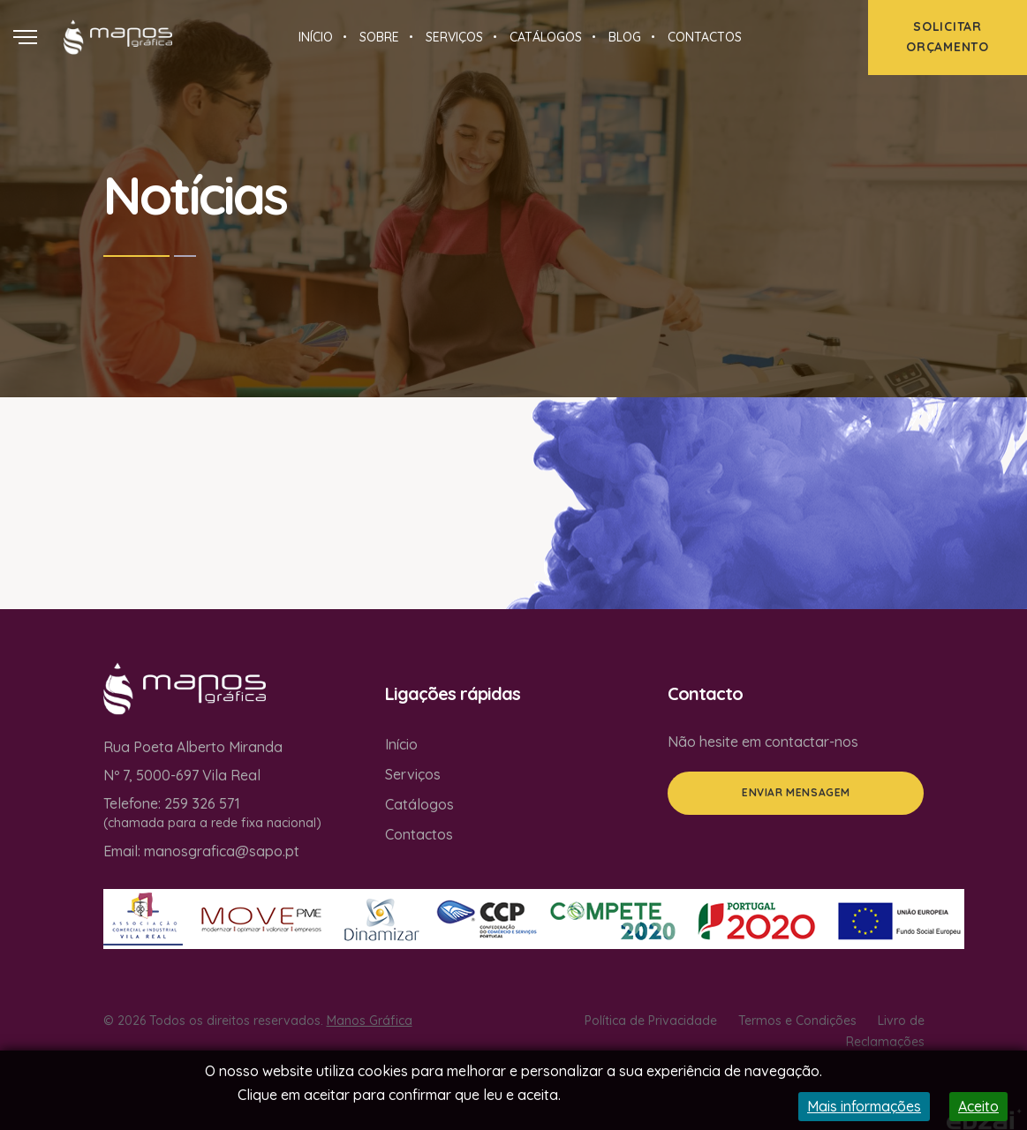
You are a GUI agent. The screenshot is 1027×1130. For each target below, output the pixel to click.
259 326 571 (202, 803)
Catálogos (419, 804)
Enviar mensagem (796, 792)
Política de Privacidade (651, 1020)
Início (401, 744)
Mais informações (864, 1106)
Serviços (413, 774)
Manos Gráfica (369, 1020)
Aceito (978, 1106)
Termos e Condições (797, 1020)
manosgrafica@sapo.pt (221, 851)
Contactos (419, 834)
